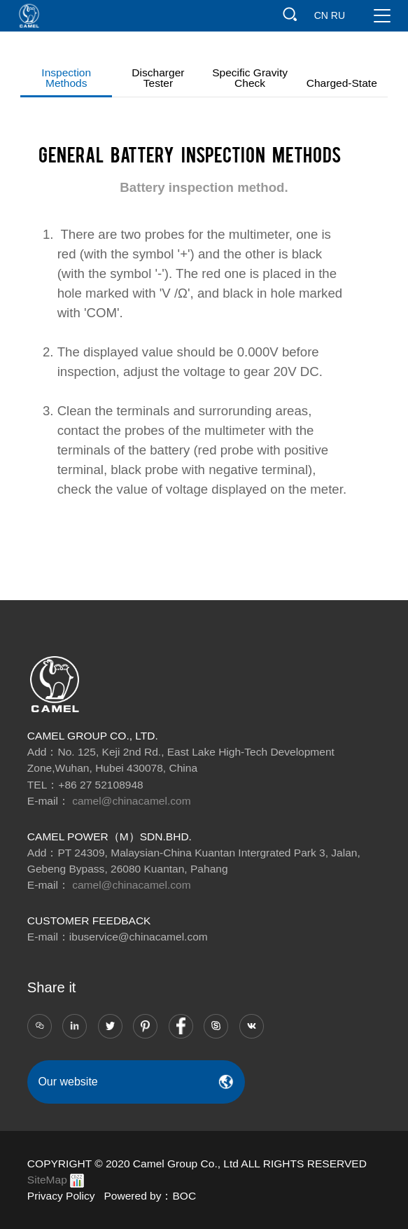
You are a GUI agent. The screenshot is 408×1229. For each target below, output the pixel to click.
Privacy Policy (61, 1196)
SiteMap (47, 1180)
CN (321, 15)
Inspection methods (66, 78)
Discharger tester (158, 78)
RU (338, 15)
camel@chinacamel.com (131, 801)
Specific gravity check (250, 78)
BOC (185, 1196)
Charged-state (342, 83)
